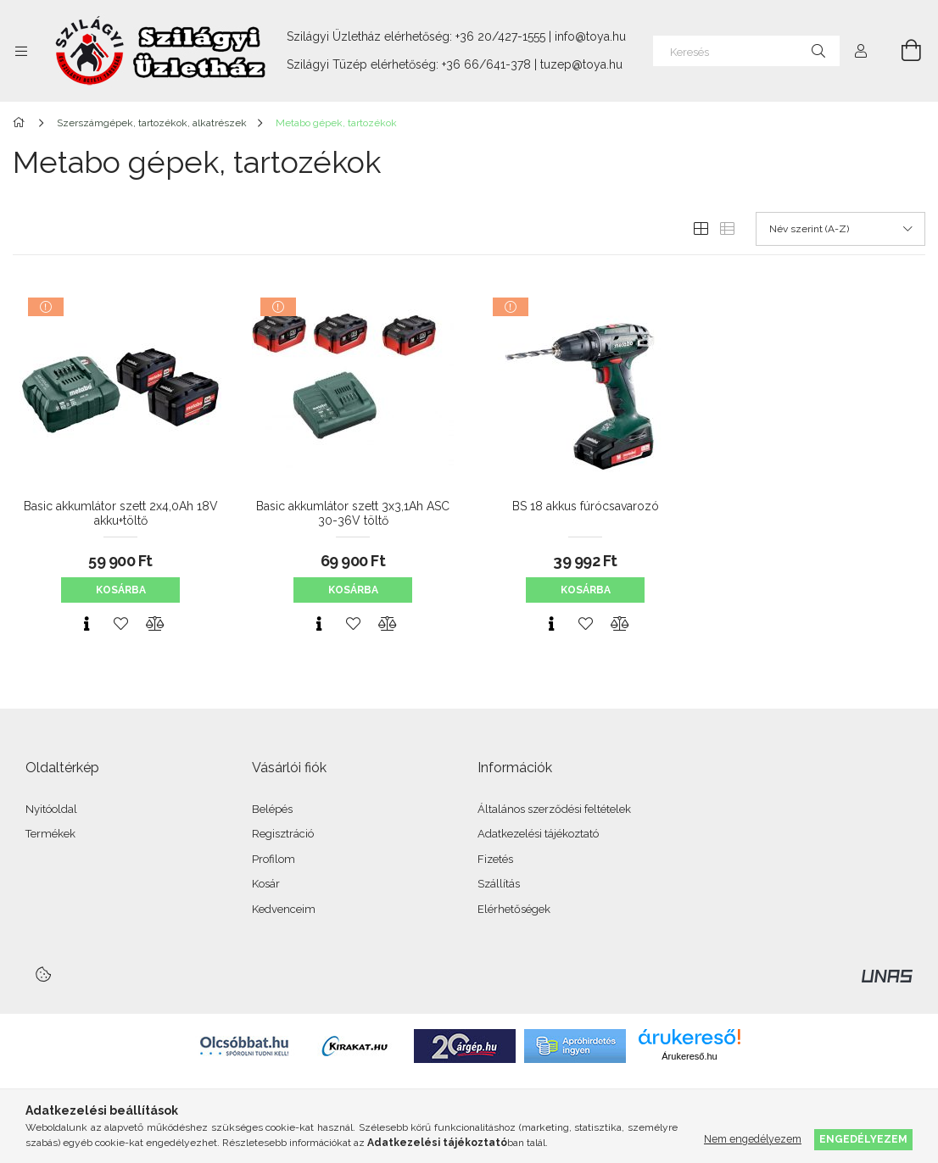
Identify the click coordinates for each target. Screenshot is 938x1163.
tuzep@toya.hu (581, 64)
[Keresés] (746, 51)
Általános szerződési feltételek (554, 809)
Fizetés (495, 859)
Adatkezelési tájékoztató (538, 833)
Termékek (50, 833)
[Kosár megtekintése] (901, 51)
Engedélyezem (863, 1138)
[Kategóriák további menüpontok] (21, 51)
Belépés (272, 809)
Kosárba (121, 590)
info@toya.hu (590, 36)
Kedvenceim (283, 909)
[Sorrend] (840, 229)
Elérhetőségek (513, 909)
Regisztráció (283, 833)
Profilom (273, 859)
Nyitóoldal (51, 809)
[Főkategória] (22, 123)
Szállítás (498, 883)
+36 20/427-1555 (500, 36)
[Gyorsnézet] (86, 624)
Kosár (266, 883)
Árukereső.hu (689, 1056)
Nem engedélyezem (752, 1138)
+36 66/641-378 (486, 64)
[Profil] (861, 51)
